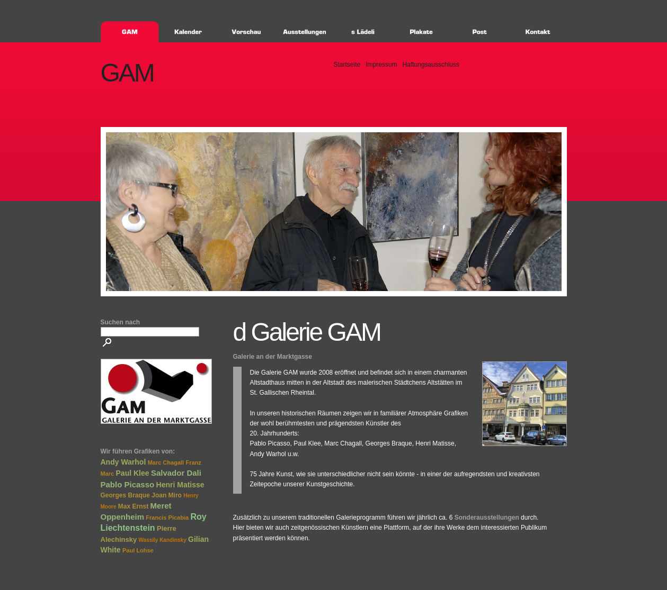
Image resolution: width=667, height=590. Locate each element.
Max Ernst (133, 506)
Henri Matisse (180, 484)
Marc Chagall (166, 462)
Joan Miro (167, 495)
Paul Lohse (138, 550)
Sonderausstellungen (487, 517)
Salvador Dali (176, 472)
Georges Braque (125, 495)
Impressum (381, 64)
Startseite (347, 64)
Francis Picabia (167, 517)
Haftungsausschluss (431, 64)
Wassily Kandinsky (162, 540)
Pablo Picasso (128, 484)
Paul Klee (132, 473)
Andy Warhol (123, 462)
